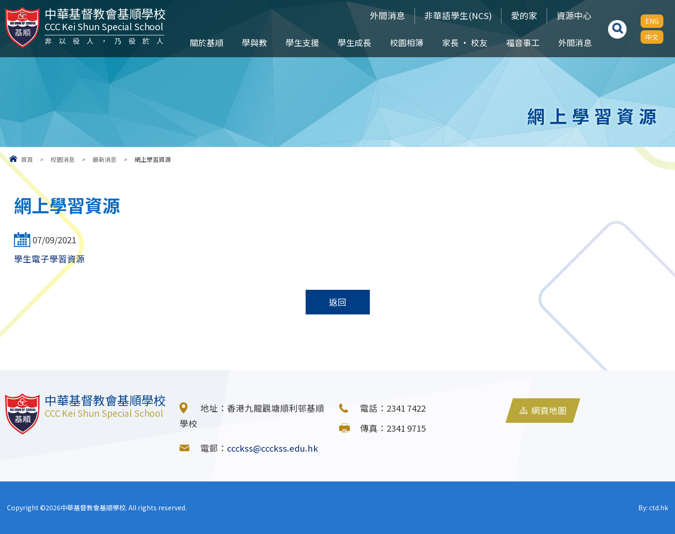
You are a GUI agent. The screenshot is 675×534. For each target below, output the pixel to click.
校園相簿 (406, 42)
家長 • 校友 (465, 42)
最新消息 (105, 159)
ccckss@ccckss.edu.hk (272, 448)
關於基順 (206, 42)
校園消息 (63, 159)
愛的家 (524, 15)
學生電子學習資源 (49, 259)
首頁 (27, 159)
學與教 (254, 42)
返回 (338, 302)
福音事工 (523, 42)
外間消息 (387, 15)
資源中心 (574, 15)
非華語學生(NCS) (458, 15)
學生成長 (354, 42)
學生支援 (302, 42)
